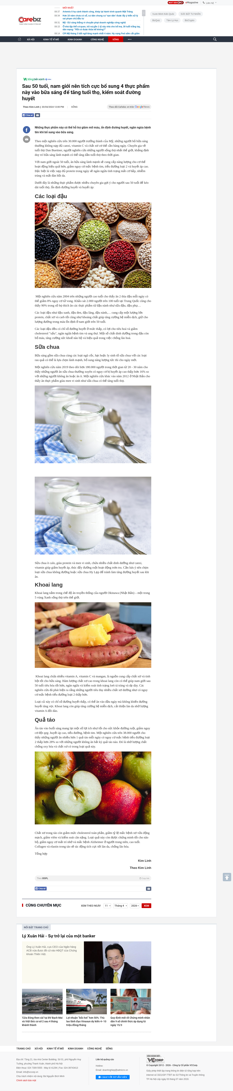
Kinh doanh (75, 1048)
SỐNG (115, 39)
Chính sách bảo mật (26, 1080)
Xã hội (39, 1048)
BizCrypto (189, 20)
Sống (74, 107)
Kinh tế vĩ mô (55, 1048)
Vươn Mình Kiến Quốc (163, 14)
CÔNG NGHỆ (97, 39)
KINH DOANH (75, 39)
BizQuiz (156, 20)
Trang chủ (23, 1048)
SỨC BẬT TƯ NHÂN (191, 14)
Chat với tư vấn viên (112, 1077)
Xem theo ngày (91, 905)
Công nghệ (94, 1048)
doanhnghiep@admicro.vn (115, 1070)
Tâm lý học (172, 20)
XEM (146, 905)
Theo (93, 878)
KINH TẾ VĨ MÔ (51, 39)
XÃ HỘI (31, 39)
